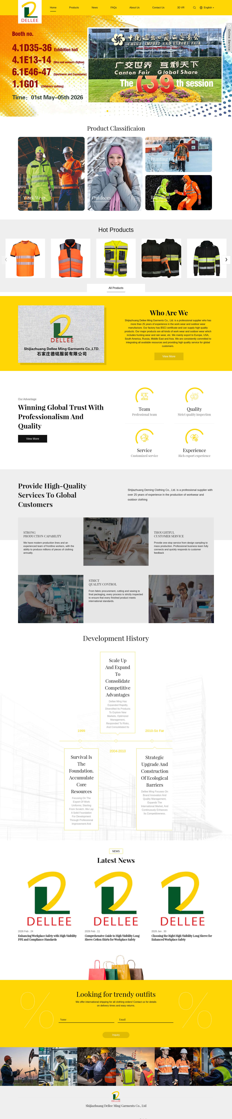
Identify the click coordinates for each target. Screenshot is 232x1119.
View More (168, 356)
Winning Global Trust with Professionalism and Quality (61, 416)
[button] (107, 111)
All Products (116, 287)
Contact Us (158, 7)
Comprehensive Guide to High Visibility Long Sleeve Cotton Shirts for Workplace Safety (112, 919)
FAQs (113, 7)
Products (74, 7)
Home (53, 7)
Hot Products (116, 229)
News (95, 7)
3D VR (180, 7)
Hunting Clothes (168, 159)
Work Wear (34, 198)
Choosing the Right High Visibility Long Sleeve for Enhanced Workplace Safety (182, 919)
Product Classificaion (116, 128)
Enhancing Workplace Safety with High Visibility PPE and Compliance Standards (47, 919)
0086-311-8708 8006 (100, 1101)
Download (122, 1116)
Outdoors (101, 198)
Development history (116, 638)
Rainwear (160, 197)
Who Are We (169, 312)
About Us (134, 7)
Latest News (116, 841)
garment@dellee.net (141, 1101)
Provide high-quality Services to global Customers (52, 499)
